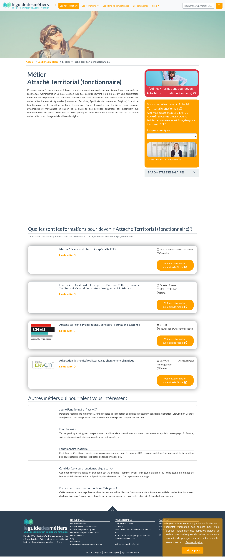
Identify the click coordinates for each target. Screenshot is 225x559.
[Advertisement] (82, 140)
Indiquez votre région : (159, 130)
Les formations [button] (89, 5)
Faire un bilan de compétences (83, 526)
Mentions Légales (111, 552)
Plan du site (75, 541)
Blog (72, 538)
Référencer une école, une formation (86, 544)
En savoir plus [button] (193, 542)
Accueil (30, 61)
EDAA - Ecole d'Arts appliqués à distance (132, 535)
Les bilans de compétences (116, 5)
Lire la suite (67, 255)
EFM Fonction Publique (125, 523)
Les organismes (140, 5)
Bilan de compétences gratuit (82, 529)
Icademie (119, 526)
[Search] (198, 6)
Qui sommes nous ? (130, 552)
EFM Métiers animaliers (125, 538)
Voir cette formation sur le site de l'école (175, 265)
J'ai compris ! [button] (192, 550)
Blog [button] (154, 5)
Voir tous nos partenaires (127, 544)
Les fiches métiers (69, 5)
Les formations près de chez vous (84, 532)
